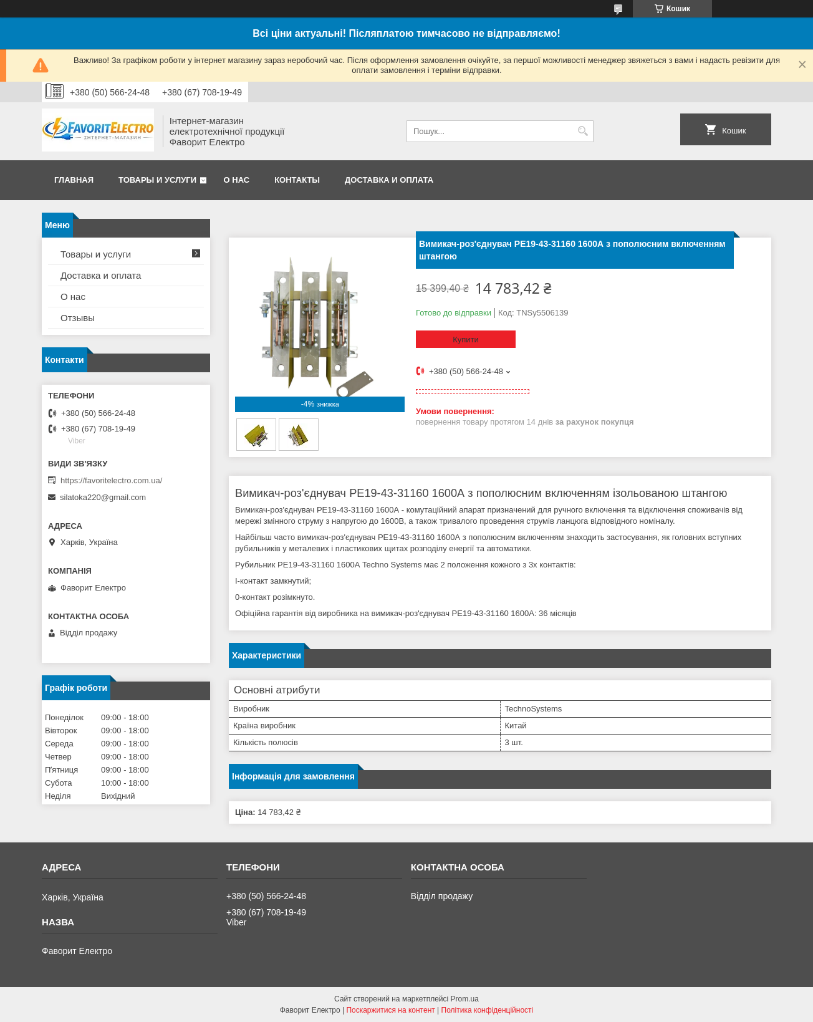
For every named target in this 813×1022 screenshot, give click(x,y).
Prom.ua (465, 999)
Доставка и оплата (389, 180)
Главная (74, 180)
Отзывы (77, 317)
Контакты (297, 180)
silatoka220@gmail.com (103, 497)
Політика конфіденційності (487, 1010)
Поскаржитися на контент (390, 1010)
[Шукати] (583, 131)
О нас (237, 180)
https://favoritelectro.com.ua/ (111, 480)
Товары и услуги (157, 180)
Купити (466, 339)
